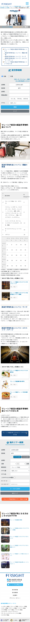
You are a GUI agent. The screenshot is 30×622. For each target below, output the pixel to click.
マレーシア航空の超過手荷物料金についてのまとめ (15, 63)
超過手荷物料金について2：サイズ (15, 56)
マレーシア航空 (14, 606)
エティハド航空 (13, 608)
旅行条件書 (15, 589)
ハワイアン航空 (22, 608)
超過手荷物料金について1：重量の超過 (16, 54)
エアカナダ (4, 611)
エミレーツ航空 (23, 606)
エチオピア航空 (5, 615)
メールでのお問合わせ (16, 584)
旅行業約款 (15, 592)
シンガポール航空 (5, 606)
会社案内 (15, 595)
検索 (15, 107)
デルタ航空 (18, 613)
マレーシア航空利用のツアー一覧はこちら (15, 499)
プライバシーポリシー (15, 598)
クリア (15, 111)
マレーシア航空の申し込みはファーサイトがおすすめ (15, 433)
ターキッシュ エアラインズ (8, 613)
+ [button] (17, 457)
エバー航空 (11, 609)
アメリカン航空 (18, 609)
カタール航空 (5, 608)
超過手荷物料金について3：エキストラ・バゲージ (16, 59)
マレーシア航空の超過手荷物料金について (15, 50)
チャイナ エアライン (13, 611)
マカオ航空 (4, 609)
